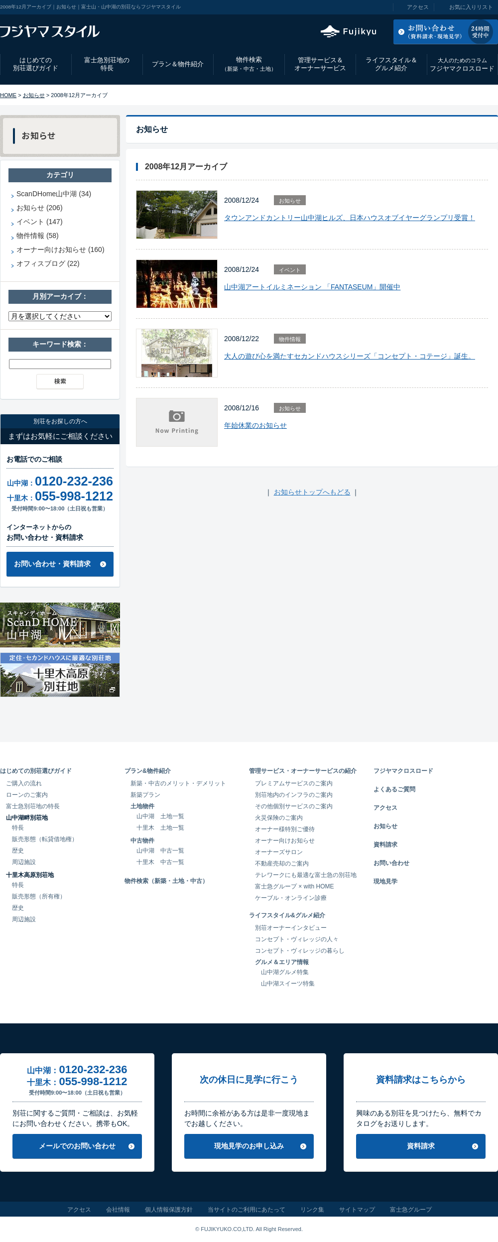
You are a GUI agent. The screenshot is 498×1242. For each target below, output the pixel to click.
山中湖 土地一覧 (160, 816)
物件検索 (249, 64)
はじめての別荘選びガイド (35, 64)
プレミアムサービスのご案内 (294, 783)
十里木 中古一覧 (160, 862)
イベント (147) (39, 222)
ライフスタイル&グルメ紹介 (287, 915)
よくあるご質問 (394, 789)
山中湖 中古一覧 (160, 850)
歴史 (18, 850)
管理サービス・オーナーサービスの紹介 (303, 770)
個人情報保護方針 (169, 1209)
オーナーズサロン (279, 852)
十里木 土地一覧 (160, 827)
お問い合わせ (391, 863)
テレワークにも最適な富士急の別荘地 (306, 874)
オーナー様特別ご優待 (285, 829)
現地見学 (385, 881)
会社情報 (118, 1209)
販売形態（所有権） (39, 896)
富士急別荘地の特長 (106, 64)
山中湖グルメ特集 (285, 972)
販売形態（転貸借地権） (45, 839)
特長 (18, 827)
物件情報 (290, 339)
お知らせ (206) (39, 208)
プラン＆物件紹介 (178, 64)
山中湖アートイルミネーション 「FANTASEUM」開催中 (312, 287)
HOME (8, 95)
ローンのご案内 (27, 794)
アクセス (418, 7)
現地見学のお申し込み (249, 1146)
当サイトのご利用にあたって (246, 1209)
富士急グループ (411, 1209)
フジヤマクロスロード (462, 64)
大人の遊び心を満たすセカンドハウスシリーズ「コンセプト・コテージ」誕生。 (349, 356)
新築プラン (145, 794)
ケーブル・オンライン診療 (291, 897)
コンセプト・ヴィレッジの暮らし (300, 950)
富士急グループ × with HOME (294, 886)
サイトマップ (357, 1209)
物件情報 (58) (37, 236)
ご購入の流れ (24, 783)
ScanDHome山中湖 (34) (53, 194)
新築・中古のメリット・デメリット (178, 783)
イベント (290, 270)
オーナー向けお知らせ (285, 840)
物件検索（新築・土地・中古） (166, 880)
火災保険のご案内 (279, 817)
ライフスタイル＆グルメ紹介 (391, 64)
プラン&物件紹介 (147, 770)
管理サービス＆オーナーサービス (320, 64)
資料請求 (385, 844)
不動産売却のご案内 (282, 863)
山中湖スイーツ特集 (288, 983)
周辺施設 (24, 862)
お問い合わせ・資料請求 (52, 564)
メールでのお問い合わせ (77, 1146)
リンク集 (312, 1209)
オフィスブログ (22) (48, 263)
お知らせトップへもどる (312, 492)
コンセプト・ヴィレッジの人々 (297, 939)
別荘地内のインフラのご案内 (294, 794)
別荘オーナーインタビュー (291, 927)
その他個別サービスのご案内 (294, 806)
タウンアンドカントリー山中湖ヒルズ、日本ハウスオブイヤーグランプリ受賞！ (349, 218)
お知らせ (34, 95)
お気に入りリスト (471, 7)
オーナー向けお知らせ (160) (60, 249)
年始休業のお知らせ (255, 425)
